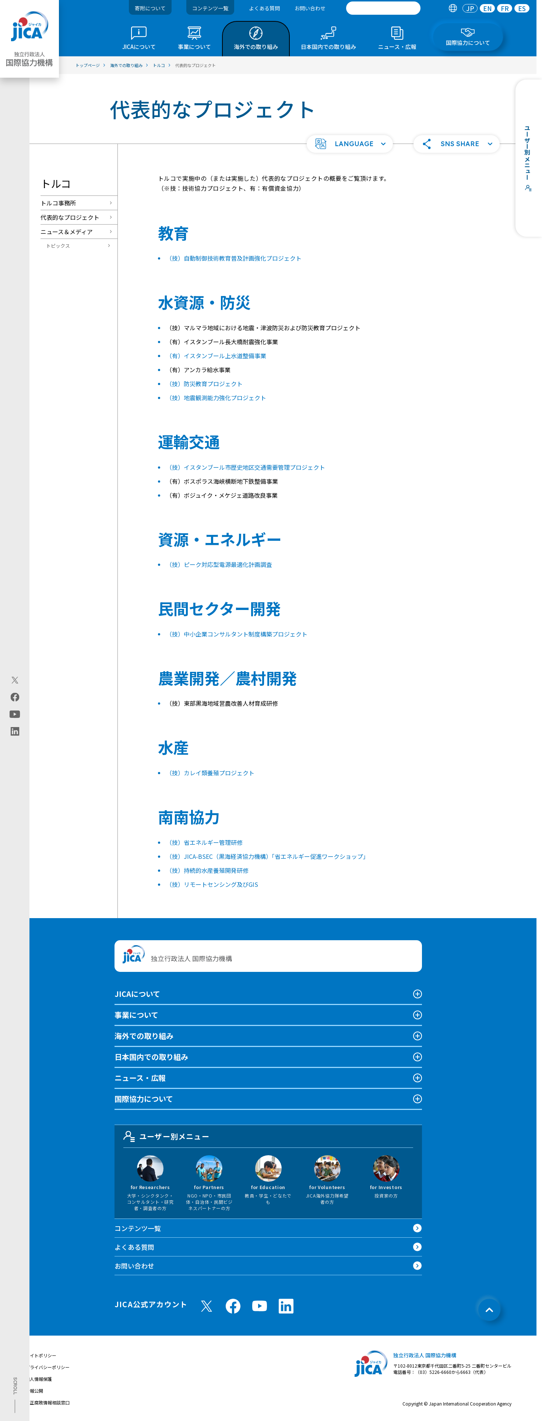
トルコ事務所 (58, 202)
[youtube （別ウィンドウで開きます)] (259, 1306)
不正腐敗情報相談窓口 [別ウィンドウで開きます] (47, 1402)
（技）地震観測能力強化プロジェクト (216, 397)
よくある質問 (264, 8)
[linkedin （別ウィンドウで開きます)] (286, 1306)
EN (487, 8)
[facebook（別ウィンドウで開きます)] (15, 697)
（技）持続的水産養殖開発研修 (207, 870)
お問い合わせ (310, 8)
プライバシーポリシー (47, 1367)
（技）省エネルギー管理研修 (204, 842)
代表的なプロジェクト (70, 217)
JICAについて (137, 993)
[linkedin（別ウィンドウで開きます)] (15, 731)
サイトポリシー (40, 1355)
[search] (383, 8)
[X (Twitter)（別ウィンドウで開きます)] (15, 680)
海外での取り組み (144, 1035)
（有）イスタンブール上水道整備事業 (216, 355)
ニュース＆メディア (67, 231)
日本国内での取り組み (151, 1056)
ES (522, 8)
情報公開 (34, 1390)
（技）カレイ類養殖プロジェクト (210, 772)
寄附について (150, 8)
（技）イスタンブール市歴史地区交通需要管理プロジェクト (245, 467)
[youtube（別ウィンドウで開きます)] (15, 714)
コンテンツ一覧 (210, 8)
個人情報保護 (38, 1379)
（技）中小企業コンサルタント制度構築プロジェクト (236, 634)
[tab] (452, 8)
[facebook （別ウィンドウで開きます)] (233, 1306)
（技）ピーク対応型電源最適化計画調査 (219, 564)
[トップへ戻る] (489, 1310)
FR (505, 8)
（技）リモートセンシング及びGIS (212, 884)
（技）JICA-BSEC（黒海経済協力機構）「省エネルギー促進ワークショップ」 (267, 856)
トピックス (58, 245)
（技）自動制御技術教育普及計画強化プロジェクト (234, 258)
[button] (350, 144)
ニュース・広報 (140, 1077)
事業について (136, 1014)
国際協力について (144, 1098)
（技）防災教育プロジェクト (204, 383)
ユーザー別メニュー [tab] (166, 1136)
